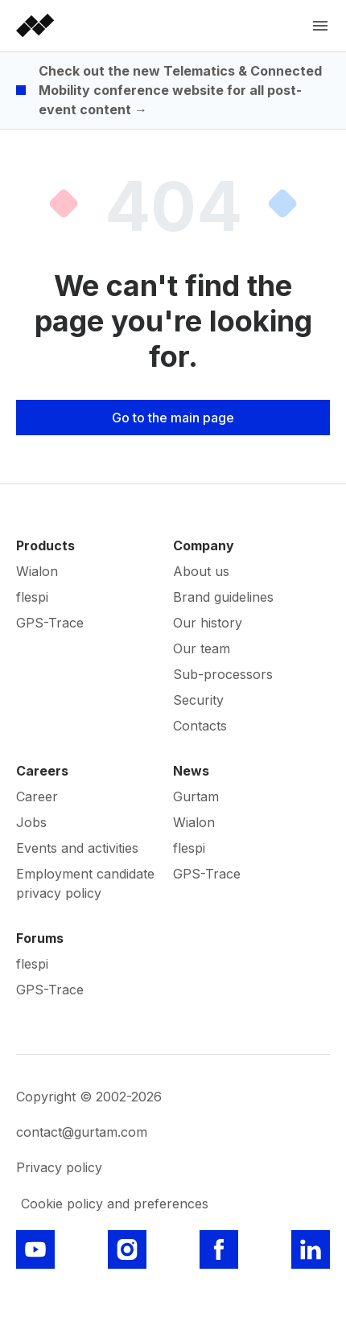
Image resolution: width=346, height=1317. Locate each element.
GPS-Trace (50, 623)
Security (198, 700)
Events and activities (77, 848)
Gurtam (196, 796)
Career (37, 796)
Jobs (31, 822)
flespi (32, 597)
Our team (201, 648)
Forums (40, 938)
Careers (42, 771)
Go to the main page (173, 418)
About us (201, 571)
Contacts (200, 726)
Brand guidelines (223, 597)
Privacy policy (59, 1167)
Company (203, 545)
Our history (207, 623)
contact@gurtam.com (81, 1132)
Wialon (37, 571)
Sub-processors (223, 674)
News (191, 771)
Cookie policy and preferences (114, 1204)
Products (45, 545)
